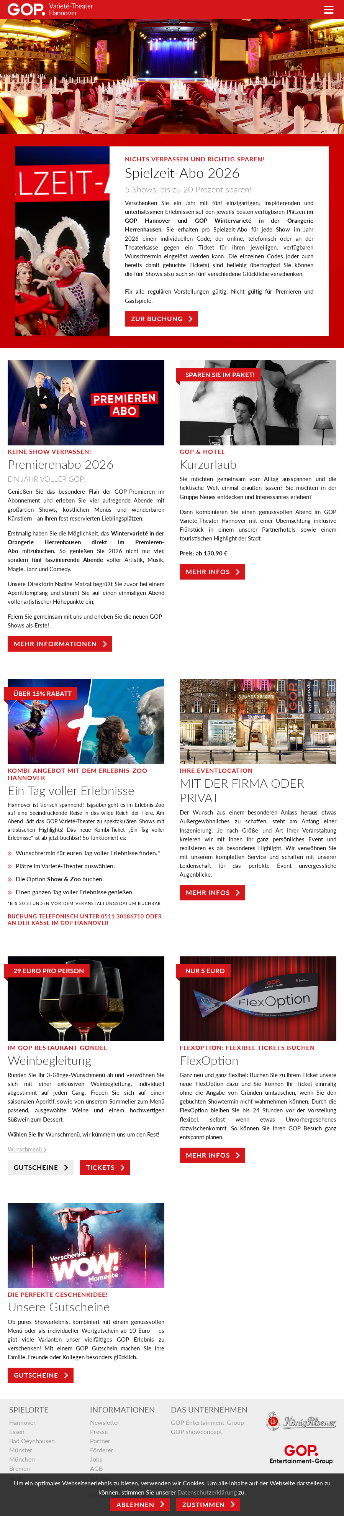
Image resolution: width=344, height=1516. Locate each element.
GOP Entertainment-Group (207, 1422)
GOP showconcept (196, 1431)
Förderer (101, 1450)
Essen (17, 1431)
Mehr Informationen (55, 644)
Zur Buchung (157, 319)
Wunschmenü (25, 1149)
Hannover (22, 1422)
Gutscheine (36, 1167)
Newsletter (105, 1422)
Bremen (19, 1468)
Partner (100, 1440)
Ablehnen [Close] (135, 1505)
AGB (96, 1468)
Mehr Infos (208, 572)
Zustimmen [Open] (203, 1505)
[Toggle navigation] (328, 10)
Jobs (96, 1459)
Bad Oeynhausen (32, 1440)
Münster (20, 1450)
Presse (99, 1431)
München (22, 1459)
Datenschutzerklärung (207, 1492)
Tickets (100, 1167)
